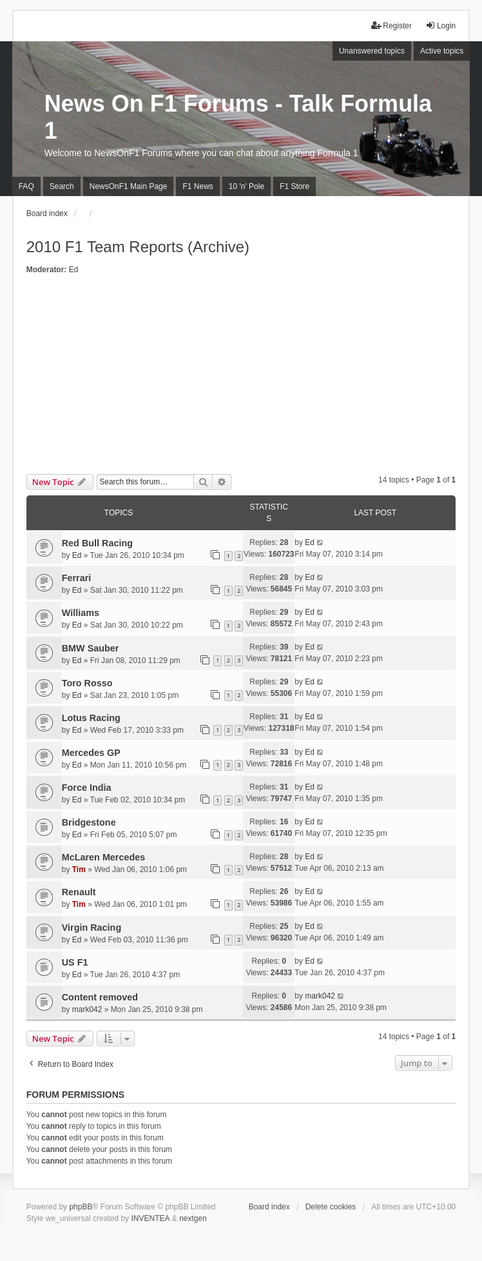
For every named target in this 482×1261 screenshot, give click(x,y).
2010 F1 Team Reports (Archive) (137, 246)
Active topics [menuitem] (441, 50)
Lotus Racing (91, 718)
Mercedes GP (91, 753)
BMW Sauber (90, 648)
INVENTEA (150, 1218)
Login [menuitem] (440, 25)
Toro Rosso (87, 683)
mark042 (87, 1009)
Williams (80, 613)
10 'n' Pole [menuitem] (246, 186)
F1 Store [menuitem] (294, 186)
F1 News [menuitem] (197, 186)
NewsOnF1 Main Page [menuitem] (129, 186)
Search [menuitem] (62, 186)
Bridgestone (89, 822)
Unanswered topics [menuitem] (372, 50)
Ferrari (77, 578)
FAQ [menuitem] (26, 186)
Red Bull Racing (97, 543)
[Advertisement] (241, 377)
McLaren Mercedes (104, 857)
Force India (86, 787)
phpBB (80, 1206)
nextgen (193, 1218)
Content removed (100, 997)
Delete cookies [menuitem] (330, 1206)
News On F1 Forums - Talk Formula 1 (238, 117)
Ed (74, 269)
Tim (79, 869)
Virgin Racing (92, 927)
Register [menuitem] (391, 25)
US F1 (75, 962)
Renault (79, 892)
